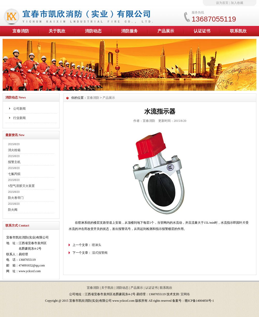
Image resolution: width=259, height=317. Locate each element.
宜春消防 (20, 31)
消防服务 (129, 31)
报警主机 (14, 162)
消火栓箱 (14, 150)
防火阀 (12, 210)
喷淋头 (96, 245)
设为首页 (222, 3)
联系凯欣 (238, 31)
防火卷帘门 (16, 198)
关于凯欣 (57, 31)
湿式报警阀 (99, 253)
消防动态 (93, 31)
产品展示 (165, 31)
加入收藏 (237, 3)
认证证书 (202, 31)
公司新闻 (19, 108)
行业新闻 (19, 118)
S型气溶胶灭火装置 (21, 186)
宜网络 (185, 294)
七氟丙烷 (14, 174)
